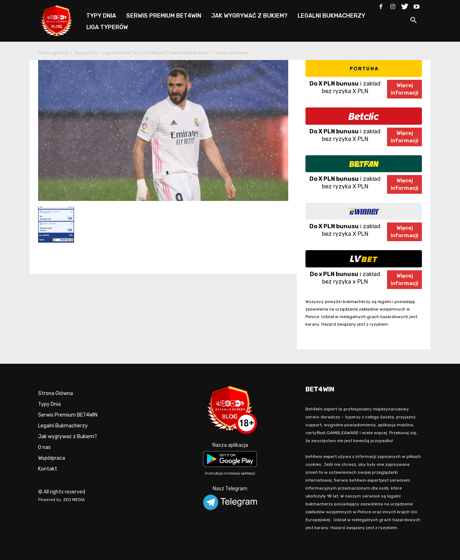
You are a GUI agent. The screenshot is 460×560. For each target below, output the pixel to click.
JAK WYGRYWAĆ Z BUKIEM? (249, 15)
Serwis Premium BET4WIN (67, 415)
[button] (413, 21)
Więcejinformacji (404, 89)
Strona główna (53, 52)
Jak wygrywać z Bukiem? (67, 436)
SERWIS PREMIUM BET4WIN (163, 15)
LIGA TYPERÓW (107, 27)
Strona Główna (55, 393)
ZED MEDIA (74, 499)
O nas (44, 447)
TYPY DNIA (101, 15)
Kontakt (47, 469)
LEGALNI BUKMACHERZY (331, 15)
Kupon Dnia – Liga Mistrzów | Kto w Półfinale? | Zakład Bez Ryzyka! (142, 52)
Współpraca (51, 458)
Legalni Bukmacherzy (63, 426)
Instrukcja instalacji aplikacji (230, 473)
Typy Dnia (49, 404)
